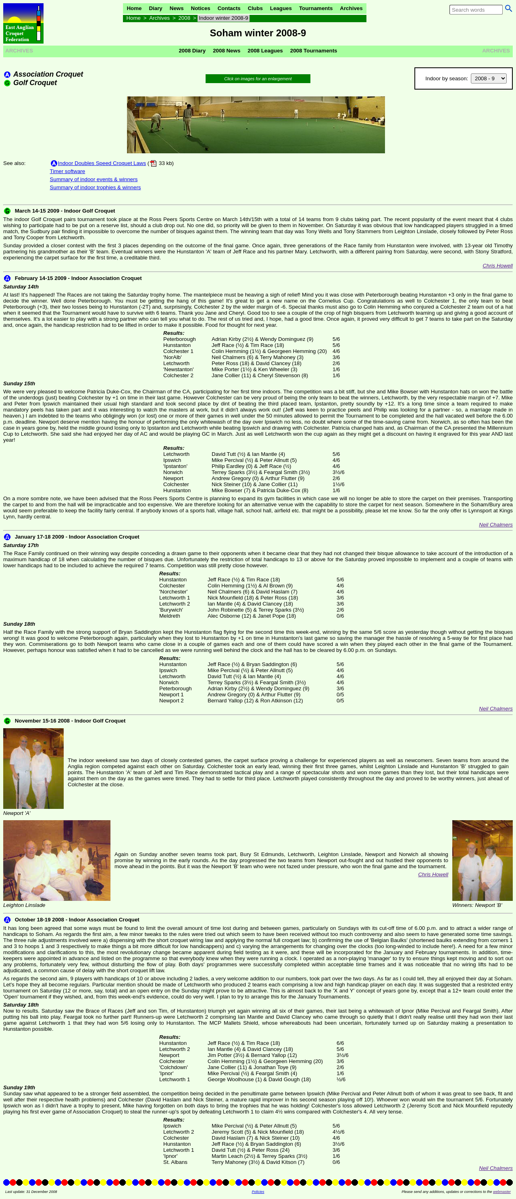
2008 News (226, 51)
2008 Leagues (265, 51)
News (177, 8)
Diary (155, 8)
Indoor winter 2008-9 (223, 18)
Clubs (255, 8)
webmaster (502, 1192)
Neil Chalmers (496, 525)
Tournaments (316, 8)
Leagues (281, 8)
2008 (184, 18)
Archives (351, 8)
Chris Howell (498, 266)
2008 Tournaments (313, 51)
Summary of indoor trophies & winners (95, 187)
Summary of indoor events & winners (94, 179)
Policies (258, 1192)
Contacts (229, 8)
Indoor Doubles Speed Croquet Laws (102, 163)
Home (134, 8)
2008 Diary (192, 51)
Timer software (67, 171)
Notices (200, 8)
